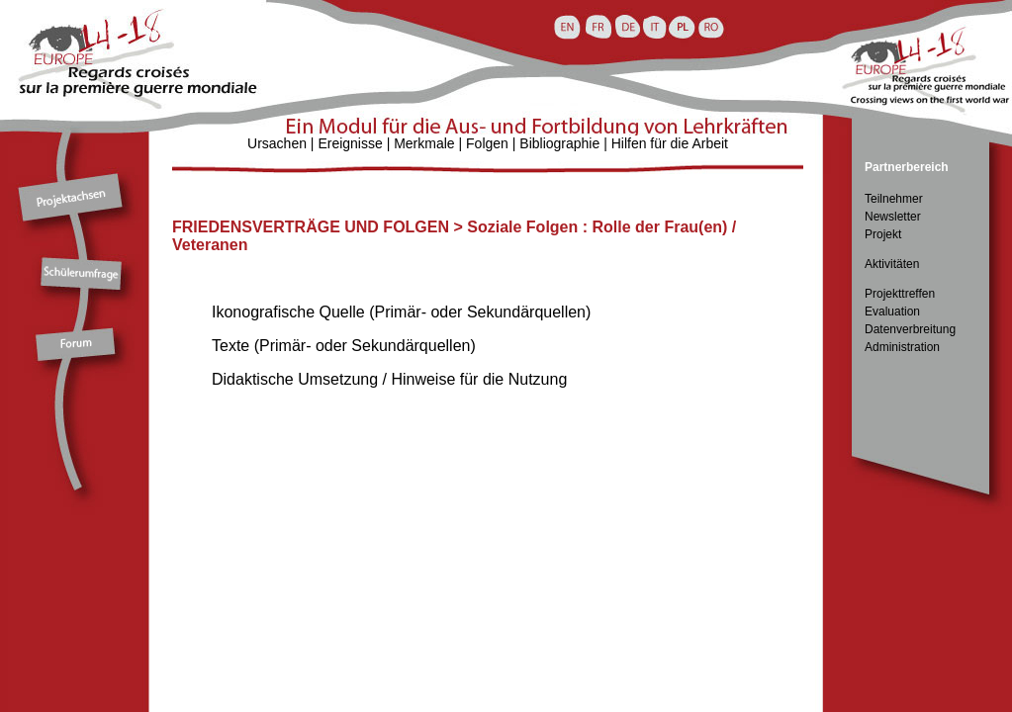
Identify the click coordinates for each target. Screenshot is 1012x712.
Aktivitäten (892, 264)
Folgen (487, 143)
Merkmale (424, 143)
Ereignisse (350, 143)
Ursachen (277, 143)
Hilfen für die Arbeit (669, 143)
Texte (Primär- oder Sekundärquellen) (344, 345)
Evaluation (892, 311)
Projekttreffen (900, 294)
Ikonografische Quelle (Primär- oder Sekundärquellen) (401, 312)
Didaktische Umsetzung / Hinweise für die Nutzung (389, 379)
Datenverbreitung (910, 329)
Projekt (883, 234)
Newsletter (893, 216)
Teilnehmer (894, 199)
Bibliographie (559, 143)
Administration (902, 347)
